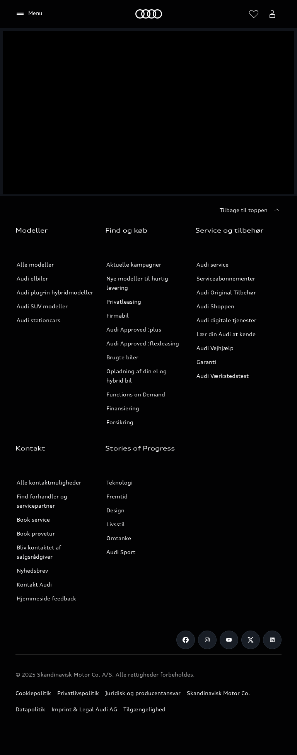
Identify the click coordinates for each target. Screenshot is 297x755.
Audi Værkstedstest (222, 375)
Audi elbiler (32, 278)
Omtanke (118, 538)
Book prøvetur (36, 533)
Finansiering (122, 408)
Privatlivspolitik (78, 693)
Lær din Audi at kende (226, 334)
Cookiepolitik (33, 693)
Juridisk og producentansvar (143, 693)
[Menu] (28, 13)
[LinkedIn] (272, 640)
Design (115, 510)
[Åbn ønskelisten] (253, 14)
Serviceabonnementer (225, 278)
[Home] (148, 14)
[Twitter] (250, 640)
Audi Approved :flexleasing (142, 343)
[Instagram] (207, 640)
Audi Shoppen (215, 306)
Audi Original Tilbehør (226, 292)
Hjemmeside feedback (46, 598)
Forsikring (119, 422)
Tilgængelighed (144, 709)
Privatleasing (123, 301)
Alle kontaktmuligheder (49, 482)
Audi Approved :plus (133, 329)
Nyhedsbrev (32, 570)
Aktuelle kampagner (133, 264)
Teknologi (119, 482)
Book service (33, 519)
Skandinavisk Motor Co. (218, 693)
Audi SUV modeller (42, 306)
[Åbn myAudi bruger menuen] (272, 14)
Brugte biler (122, 357)
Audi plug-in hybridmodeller (55, 292)
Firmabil (117, 315)
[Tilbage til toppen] (251, 210)
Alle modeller (35, 264)
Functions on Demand (135, 394)
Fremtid (117, 496)
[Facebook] (185, 640)
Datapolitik (30, 709)
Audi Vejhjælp (215, 348)
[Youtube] (229, 640)
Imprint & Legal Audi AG (84, 709)
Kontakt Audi (34, 584)
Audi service (212, 264)
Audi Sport (120, 552)
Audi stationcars (38, 320)
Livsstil (115, 524)
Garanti (206, 362)
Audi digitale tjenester (226, 320)
